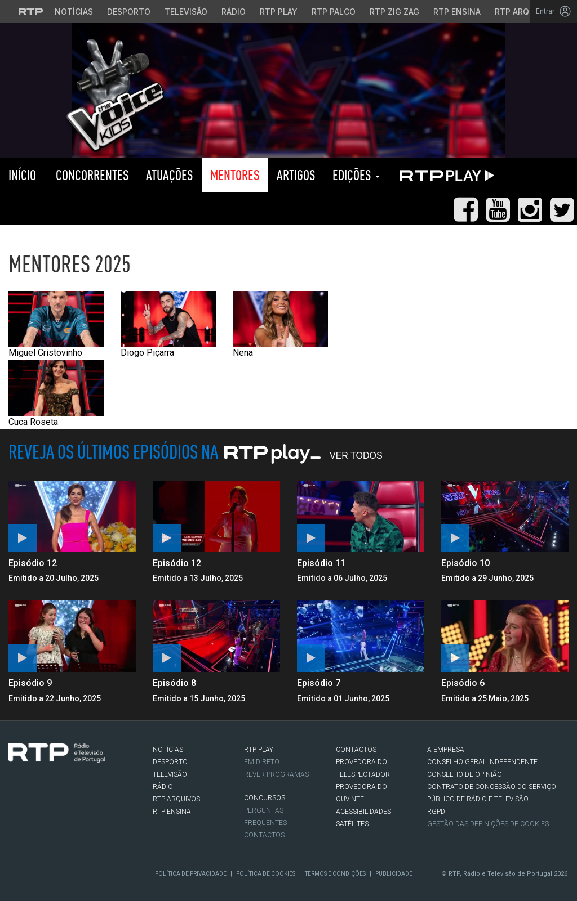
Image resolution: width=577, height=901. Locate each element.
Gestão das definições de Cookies (488, 824)
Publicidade (393, 874)
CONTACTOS (356, 750)
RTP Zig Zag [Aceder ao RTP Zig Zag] (394, 11)
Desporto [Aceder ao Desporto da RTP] (128, 11)
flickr (82, 808)
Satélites (352, 824)
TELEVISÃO (170, 774)
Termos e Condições (335, 874)
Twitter (31, 808)
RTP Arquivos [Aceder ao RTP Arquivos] (524, 11)
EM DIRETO (261, 762)
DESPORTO (170, 762)
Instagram (48, 808)
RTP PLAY (444, 175)
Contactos (264, 835)
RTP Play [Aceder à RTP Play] (279, 11)
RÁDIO (163, 787)
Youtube (65, 808)
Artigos (296, 175)
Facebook (14, 808)
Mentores (235, 175)
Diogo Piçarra (168, 324)
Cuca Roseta (56, 393)
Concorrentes (91, 175)
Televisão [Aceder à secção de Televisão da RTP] (186, 11)
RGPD (436, 811)
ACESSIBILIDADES (363, 811)
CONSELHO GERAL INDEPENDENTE (482, 762)
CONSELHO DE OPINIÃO (464, 774)
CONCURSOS (264, 798)
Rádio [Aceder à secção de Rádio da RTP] (233, 11)
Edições (356, 175)
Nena (280, 324)
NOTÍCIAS (168, 750)
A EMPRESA (445, 750)
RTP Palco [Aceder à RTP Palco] (334, 11)
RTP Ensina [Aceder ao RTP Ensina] (457, 11)
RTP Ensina (172, 811)
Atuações (169, 175)
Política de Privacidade (191, 874)
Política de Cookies (265, 874)
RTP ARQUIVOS (176, 799)
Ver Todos (356, 455)
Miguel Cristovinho (56, 324)
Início (22, 175)
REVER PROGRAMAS (276, 774)
